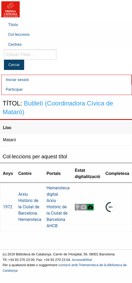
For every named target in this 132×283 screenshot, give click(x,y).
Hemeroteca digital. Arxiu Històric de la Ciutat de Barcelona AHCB (58, 206)
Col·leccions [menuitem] (18, 34)
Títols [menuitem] (13, 24)
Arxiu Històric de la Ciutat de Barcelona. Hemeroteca (29, 207)
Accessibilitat (82, 260)
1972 (7, 206)
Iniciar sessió (17, 79)
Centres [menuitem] (15, 44)
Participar (14, 89)
